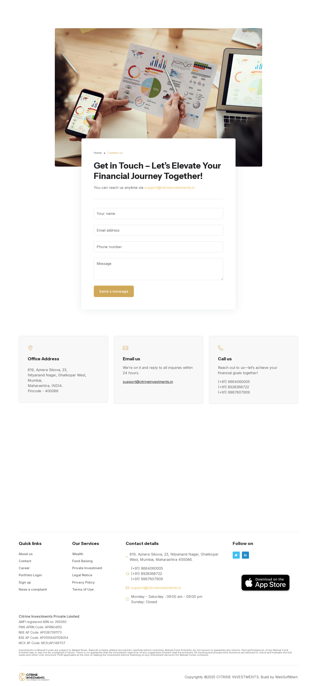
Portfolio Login (30, 576)
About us (26, 555)
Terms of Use (83, 590)
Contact (258, 8)
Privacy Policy (83, 583)
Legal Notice (82, 576)
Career (24, 569)
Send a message (113, 291)
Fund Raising (198, 8)
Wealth (175, 8)
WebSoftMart (286, 678)
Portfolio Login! (284, 8)
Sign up (25, 583)
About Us (155, 8)
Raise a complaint (33, 590)
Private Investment (230, 8)
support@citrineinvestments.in (169, 187)
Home (136, 8)
